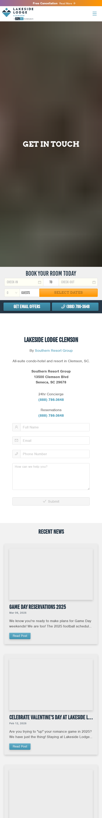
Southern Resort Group (54, 350)
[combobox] (12, 293)
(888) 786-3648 (51, 399)
